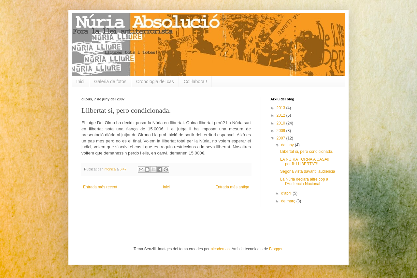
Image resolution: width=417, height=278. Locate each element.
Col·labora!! (195, 81)
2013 (281, 108)
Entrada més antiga (232, 187)
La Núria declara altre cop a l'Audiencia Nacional (304, 181)
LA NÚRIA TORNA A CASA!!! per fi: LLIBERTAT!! (305, 161)
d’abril (287, 193)
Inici (80, 81)
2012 (281, 115)
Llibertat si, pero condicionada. (306, 151)
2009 (281, 130)
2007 (281, 138)
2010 (281, 123)
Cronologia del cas (155, 81)
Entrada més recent (100, 187)
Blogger (275, 249)
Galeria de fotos (110, 81)
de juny (288, 145)
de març (288, 201)
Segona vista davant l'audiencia (307, 171)
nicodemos (220, 249)
